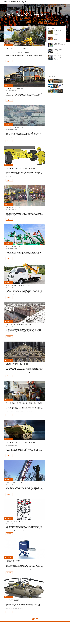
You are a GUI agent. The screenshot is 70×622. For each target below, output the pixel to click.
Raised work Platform (13, 206)
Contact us (63, 2)
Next (37, 611)
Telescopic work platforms (14, 88)
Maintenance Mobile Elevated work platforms (20, 167)
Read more (9, 61)
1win (10, 57)
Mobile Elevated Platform (14, 478)
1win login (9, 96)
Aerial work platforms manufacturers (18, 283)
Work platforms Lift (12, 594)
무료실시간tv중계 (9, 175)
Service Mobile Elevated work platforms (19, 48)
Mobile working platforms (14, 516)
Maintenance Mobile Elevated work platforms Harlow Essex (23, 438)
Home (52, 2)
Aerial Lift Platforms (57, 30)
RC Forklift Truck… (57, 36)
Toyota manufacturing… (58, 49)
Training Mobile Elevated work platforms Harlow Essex (24, 399)
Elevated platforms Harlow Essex (17, 360)
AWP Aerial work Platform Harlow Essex (19, 322)
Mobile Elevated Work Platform (11, 50)
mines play (11, 136)
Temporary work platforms (14, 127)
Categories (57, 2)
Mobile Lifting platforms (14, 555)
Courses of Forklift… (57, 43)
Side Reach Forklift (57, 55)
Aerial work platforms (13, 244)
